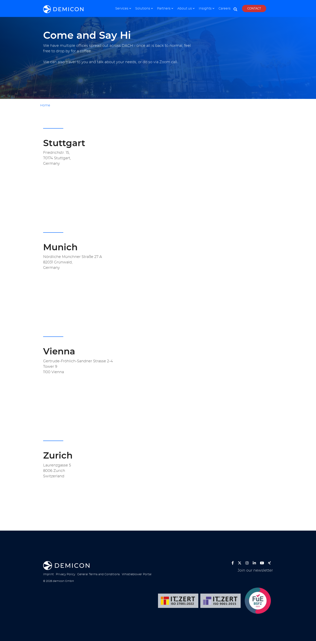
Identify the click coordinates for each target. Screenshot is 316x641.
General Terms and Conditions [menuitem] (98, 574)
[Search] (235, 9)
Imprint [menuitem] (48, 574)
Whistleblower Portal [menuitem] (137, 574)
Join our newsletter (255, 570)
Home (45, 105)
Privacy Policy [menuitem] (65, 574)
